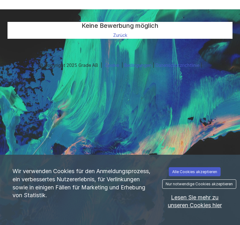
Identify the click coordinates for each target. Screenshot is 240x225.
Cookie (112, 65)
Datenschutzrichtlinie (178, 65)
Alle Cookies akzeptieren (194, 171)
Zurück (120, 35)
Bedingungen (138, 65)
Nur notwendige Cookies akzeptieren (199, 184)
